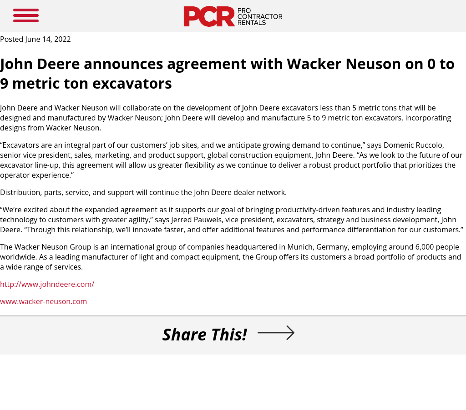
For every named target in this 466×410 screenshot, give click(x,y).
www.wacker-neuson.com (43, 301)
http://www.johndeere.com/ (47, 284)
